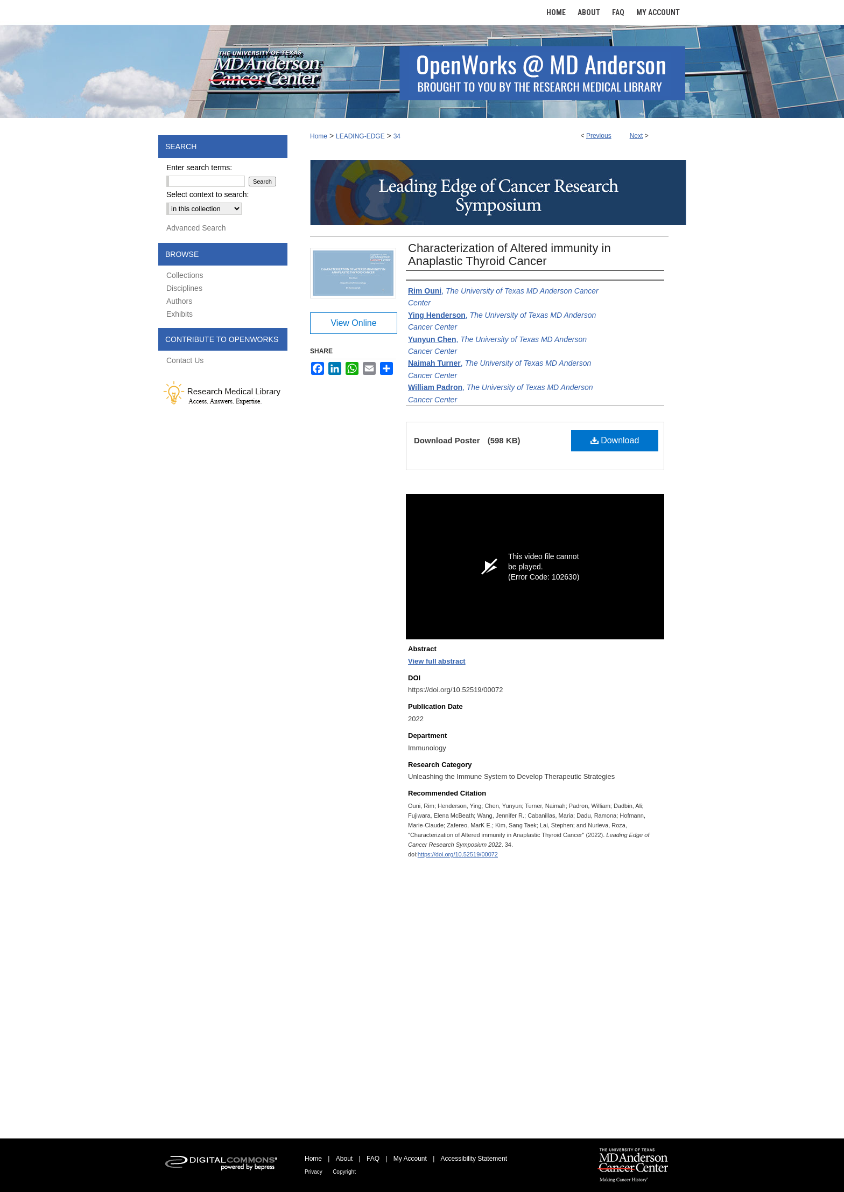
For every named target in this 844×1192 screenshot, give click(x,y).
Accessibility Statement (474, 1158)
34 (396, 136)
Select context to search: (207, 194)
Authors (179, 301)
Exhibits (179, 314)
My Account (410, 1158)
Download (614, 440)
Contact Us (184, 360)
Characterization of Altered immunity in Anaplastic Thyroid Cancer (509, 254)
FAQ (373, 1158)
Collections (184, 275)
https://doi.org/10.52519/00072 (458, 854)
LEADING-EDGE (360, 136)
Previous (598, 136)
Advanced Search (196, 228)
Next (636, 136)
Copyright (344, 1172)
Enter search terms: (199, 167)
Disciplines (184, 288)
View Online (353, 322)
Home (318, 136)
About (344, 1158)
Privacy (313, 1172)
